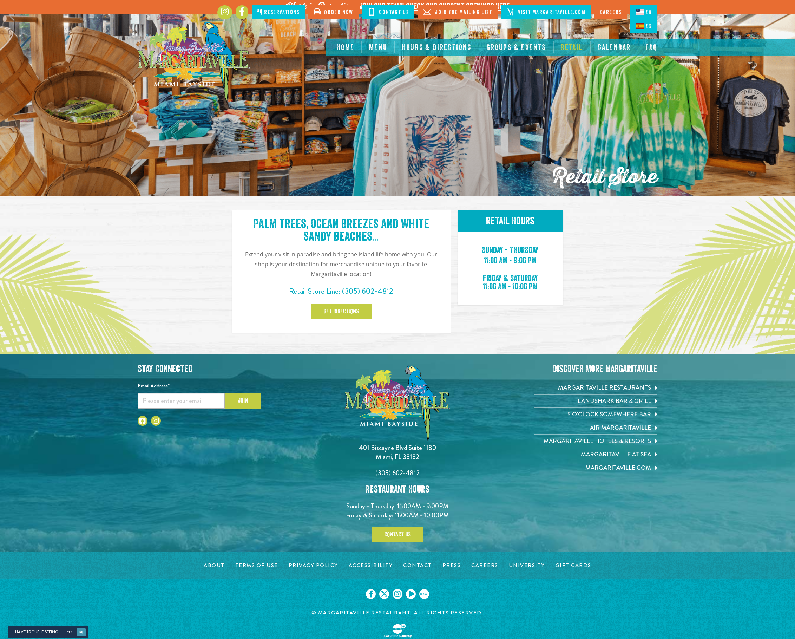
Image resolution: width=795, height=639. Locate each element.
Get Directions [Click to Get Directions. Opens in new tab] (341, 311)
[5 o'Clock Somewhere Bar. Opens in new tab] (595, 414)
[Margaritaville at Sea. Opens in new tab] (595, 454)
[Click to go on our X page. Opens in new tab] (384, 594)
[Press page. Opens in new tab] (451, 565)
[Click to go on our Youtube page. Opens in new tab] (411, 594)
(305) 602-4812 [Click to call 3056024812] (367, 291)
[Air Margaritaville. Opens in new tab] (595, 427)
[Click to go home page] (194, 63)
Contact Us (388, 12)
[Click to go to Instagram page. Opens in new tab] (224, 12)
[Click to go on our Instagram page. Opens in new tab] (397, 594)
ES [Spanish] (644, 26)
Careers (611, 12)
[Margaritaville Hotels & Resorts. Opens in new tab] (595, 441)
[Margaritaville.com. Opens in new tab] (595, 467)
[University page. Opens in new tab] (527, 565)
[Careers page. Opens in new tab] (485, 565)
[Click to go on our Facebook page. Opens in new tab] (371, 594)
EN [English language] (644, 12)
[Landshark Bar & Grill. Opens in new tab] (595, 401)
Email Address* (154, 386)
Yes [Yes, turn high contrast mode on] (69, 632)
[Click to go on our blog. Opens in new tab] (424, 594)
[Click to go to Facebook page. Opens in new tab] (242, 12)
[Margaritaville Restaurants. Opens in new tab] (595, 387)
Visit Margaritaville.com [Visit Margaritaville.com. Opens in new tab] (546, 12)
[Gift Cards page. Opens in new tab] (573, 565)
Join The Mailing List (457, 12)
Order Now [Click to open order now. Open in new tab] (333, 11)
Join (243, 400)
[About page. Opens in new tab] (214, 565)
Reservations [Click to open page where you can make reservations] (278, 12)
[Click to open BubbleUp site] (397, 630)
